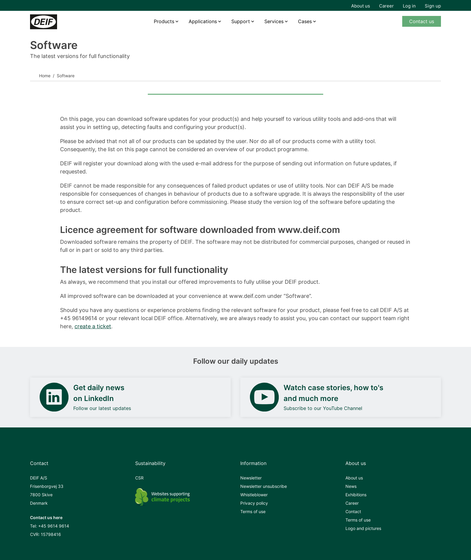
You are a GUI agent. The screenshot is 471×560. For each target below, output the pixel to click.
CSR (139, 477)
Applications (203, 21)
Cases (305, 21)
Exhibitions (355, 494)
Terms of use (253, 511)
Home (44, 75)
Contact (353, 511)
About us (360, 6)
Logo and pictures (363, 528)
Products (164, 21)
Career (386, 6)
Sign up (433, 6)
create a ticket (92, 326)
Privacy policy (254, 503)
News (351, 486)
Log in (409, 6)
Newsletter (251, 477)
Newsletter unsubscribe (263, 486)
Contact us (421, 21)
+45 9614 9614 (53, 525)
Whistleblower (254, 494)
